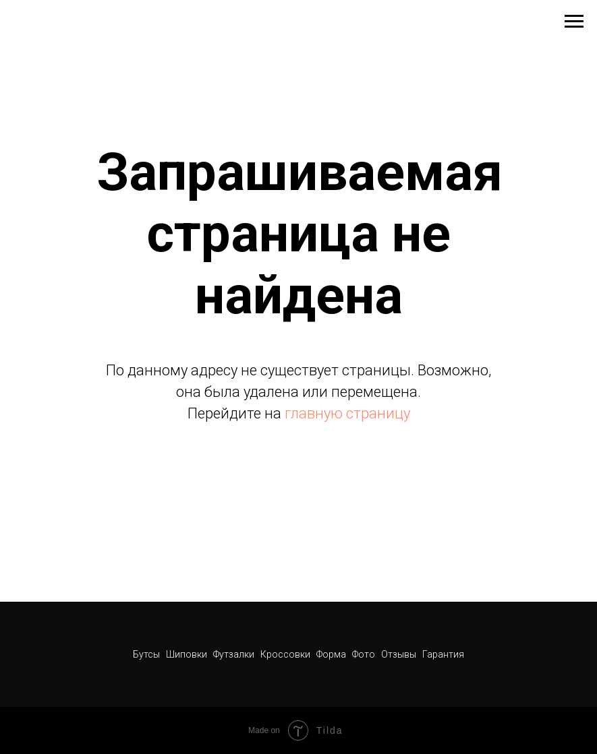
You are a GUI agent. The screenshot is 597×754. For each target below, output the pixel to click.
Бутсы (147, 654)
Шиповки (187, 654)
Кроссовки (285, 654)
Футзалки (233, 654)
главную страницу (347, 413)
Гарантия (443, 654)
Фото (364, 654)
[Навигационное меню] (574, 21)
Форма (331, 654)
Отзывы (399, 654)
